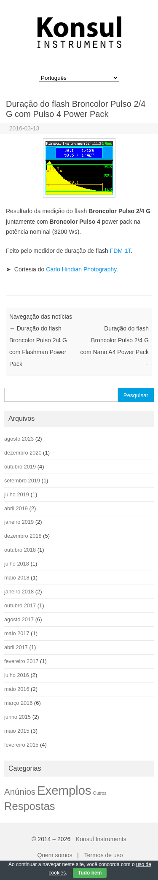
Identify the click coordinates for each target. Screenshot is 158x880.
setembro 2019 (22, 480)
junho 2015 (17, 717)
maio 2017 (16, 633)
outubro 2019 (20, 466)
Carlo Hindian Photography (81, 269)
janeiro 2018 (19, 591)
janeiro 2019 (19, 522)
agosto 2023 (19, 439)
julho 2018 (16, 563)
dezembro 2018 (23, 536)
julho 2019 (16, 494)
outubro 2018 (20, 550)
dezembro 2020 (23, 452)
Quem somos (54, 855)
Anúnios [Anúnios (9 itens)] (19, 791)
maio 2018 (16, 577)
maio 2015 (16, 731)
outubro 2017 (20, 605)
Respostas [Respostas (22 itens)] (29, 806)
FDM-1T (120, 250)
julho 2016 (16, 675)
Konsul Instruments (101, 839)
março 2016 (18, 703)
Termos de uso (103, 855)
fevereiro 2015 (21, 745)
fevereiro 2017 (21, 661)
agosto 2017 (19, 619)
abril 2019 (16, 508)
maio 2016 (16, 689)
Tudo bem (90, 873)
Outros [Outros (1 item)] (100, 793)
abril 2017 (16, 647)
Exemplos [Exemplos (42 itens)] (64, 790)
